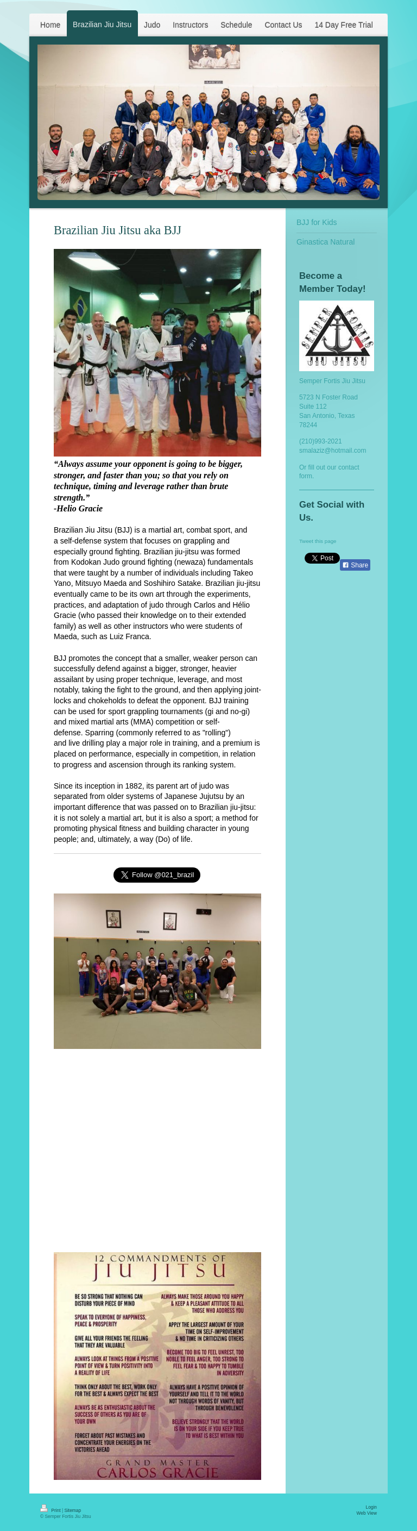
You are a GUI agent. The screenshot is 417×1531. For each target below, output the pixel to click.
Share (355, 565)
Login (371, 1507)
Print (51, 1510)
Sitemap (72, 1510)
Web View (367, 1513)
